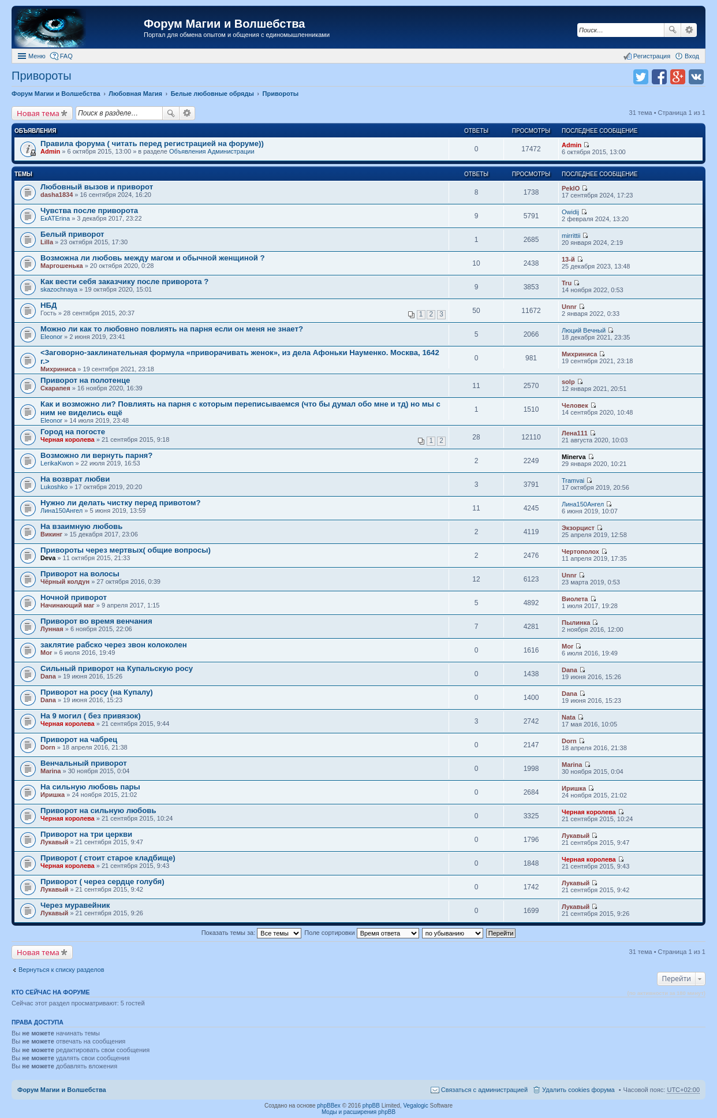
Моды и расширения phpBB (358, 1112)
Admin (50, 151)
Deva (47, 557)
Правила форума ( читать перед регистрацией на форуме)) (152, 143)
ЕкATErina (55, 218)
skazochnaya (58, 289)
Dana (48, 676)
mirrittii (571, 235)
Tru (567, 283)
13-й (568, 259)
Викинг (51, 534)
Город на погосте (72, 431)
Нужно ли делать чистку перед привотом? (120, 502)
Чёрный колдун (64, 581)
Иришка (52, 794)
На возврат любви (75, 479)
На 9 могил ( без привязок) (90, 715)
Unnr (569, 306)
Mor (46, 652)
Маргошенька (61, 265)
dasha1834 (56, 194)
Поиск (672, 30)
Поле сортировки (361, 932)
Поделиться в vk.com (696, 76)
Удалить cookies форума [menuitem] (578, 1089)
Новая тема (38, 113)
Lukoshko (54, 486)
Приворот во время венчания (96, 621)
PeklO (571, 188)
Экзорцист (578, 527)
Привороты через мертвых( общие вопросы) (125, 550)
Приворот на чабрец (78, 739)
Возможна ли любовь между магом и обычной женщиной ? (152, 258)
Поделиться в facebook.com (659, 76)
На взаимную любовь (81, 526)
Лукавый (54, 841)
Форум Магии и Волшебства (224, 23)
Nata (569, 717)
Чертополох (580, 551)
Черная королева (67, 439)
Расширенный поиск (689, 30)
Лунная (52, 628)
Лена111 (575, 433)
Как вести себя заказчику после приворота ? (124, 281)
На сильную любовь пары (90, 786)
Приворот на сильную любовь (98, 810)
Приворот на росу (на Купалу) (96, 692)
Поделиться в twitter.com (640, 76)
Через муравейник (75, 905)
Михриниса (58, 369)
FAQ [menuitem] (66, 56)
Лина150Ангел (61, 510)
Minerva (574, 456)
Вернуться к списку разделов (61, 969)
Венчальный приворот (83, 763)
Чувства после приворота (89, 210)
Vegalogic (415, 1105)
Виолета (575, 598)
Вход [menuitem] (692, 56)
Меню (37, 56)
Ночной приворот (73, 597)
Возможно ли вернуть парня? (96, 455)
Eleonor (51, 336)
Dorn (47, 747)
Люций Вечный (584, 330)
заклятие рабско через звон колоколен (113, 644)
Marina (50, 770)
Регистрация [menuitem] (651, 56)
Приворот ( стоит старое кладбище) (107, 858)
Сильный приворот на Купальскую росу (116, 668)
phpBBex (329, 1105)
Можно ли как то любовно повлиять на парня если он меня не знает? (171, 329)
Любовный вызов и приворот (96, 186)
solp (568, 381)
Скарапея (55, 388)
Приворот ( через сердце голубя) (102, 881)
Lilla (46, 241)
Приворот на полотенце (85, 380)
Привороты (42, 75)
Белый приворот (72, 234)
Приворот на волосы (80, 573)
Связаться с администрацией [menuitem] (484, 1089)
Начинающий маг (67, 605)
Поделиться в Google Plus (677, 76)
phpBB (371, 1105)
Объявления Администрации (212, 151)
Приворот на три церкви (86, 834)
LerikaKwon (56, 463)
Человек (575, 405)
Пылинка (576, 622)
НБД (48, 305)
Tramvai (573, 480)
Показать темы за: (251, 932)
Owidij (570, 211)
